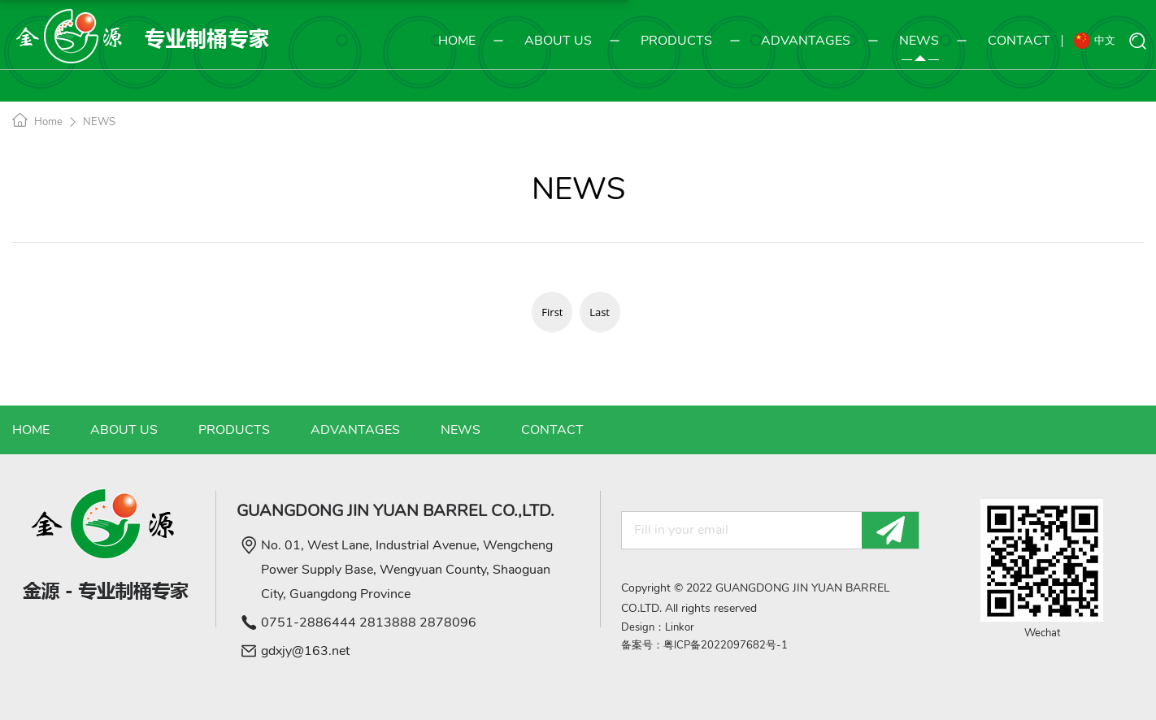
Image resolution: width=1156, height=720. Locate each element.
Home (48, 122)
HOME (457, 42)
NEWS (907, 40)
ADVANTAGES (793, 40)
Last (599, 312)
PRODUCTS (664, 40)
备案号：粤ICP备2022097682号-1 (704, 645)
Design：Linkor (657, 627)
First (552, 312)
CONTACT (1006, 40)
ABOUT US (546, 40)
